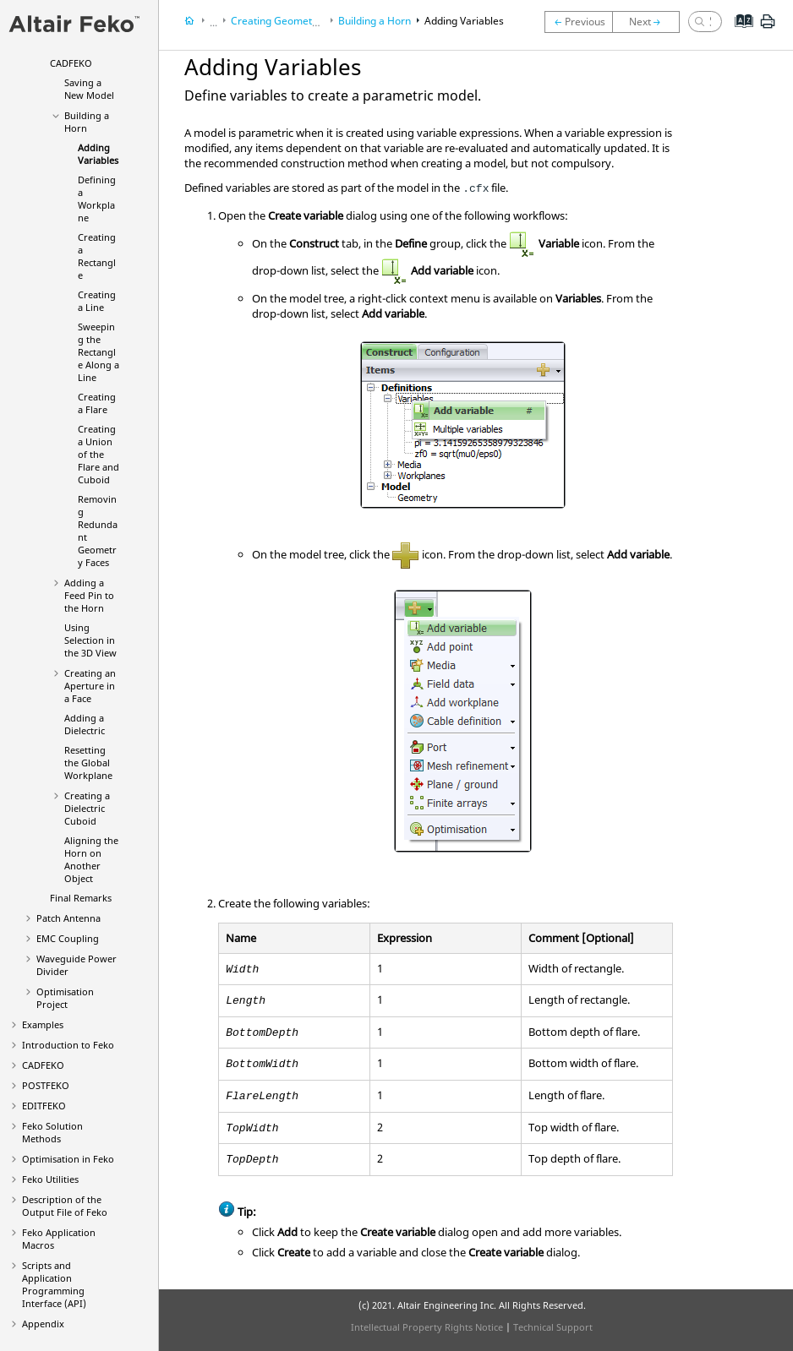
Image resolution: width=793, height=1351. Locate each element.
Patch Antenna (68, 918)
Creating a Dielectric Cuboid (87, 808)
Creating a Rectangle (97, 256)
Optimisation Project (65, 998)
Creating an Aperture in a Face (90, 686)
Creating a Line (97, 300)
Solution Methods (52, 1132)
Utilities (50, 1179)
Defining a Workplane (97, 198)
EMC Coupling (67, 938)
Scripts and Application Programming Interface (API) (54, 1284)
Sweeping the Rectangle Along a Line (98, 352)
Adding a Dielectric (84, 724)
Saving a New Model (89, 88)
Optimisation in (68, 1158)
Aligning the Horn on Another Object (91, 859)
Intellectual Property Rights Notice (427, 1327)
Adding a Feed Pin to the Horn (89, 595)
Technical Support (553, 1327)
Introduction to (68, 1044)
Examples (42, 1024)
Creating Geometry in (305, 21)
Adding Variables (98, 153)
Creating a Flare (97, 403)
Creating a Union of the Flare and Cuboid (98, 454)
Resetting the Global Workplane (88, 763)
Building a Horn (86, 121)
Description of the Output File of (64, 1205)
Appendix (43, 1323)
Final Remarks (81, 897)
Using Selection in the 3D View (90, 640)
